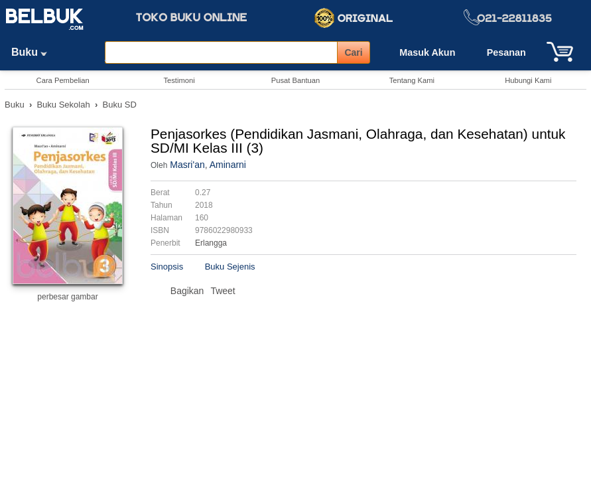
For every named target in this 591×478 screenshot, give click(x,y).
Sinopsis (167, 267)
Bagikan (187, 290)
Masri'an (187, 164)
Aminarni (228, 164)
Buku (33, 52)
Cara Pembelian (63, 80)
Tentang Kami (411, 80)
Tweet (222, 290)
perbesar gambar (67, 296)
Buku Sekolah (63, 105)
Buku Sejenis (230, 267)
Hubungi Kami (528, 80)
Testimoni (178, 80)
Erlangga (211, 243)
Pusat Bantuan (295, 80)
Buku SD (120, 105)
